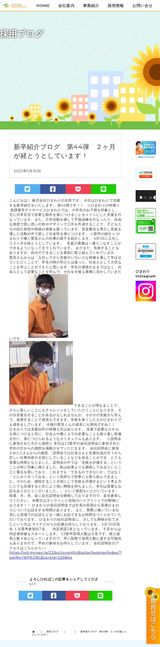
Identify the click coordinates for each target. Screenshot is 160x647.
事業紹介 (91, 5)
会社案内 (66, 5)
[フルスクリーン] (156, 197)
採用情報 (116, 5)
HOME (43, 5)
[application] (146, 196)
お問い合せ (142, 5)
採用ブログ (52, 631)
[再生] (141, 197)
